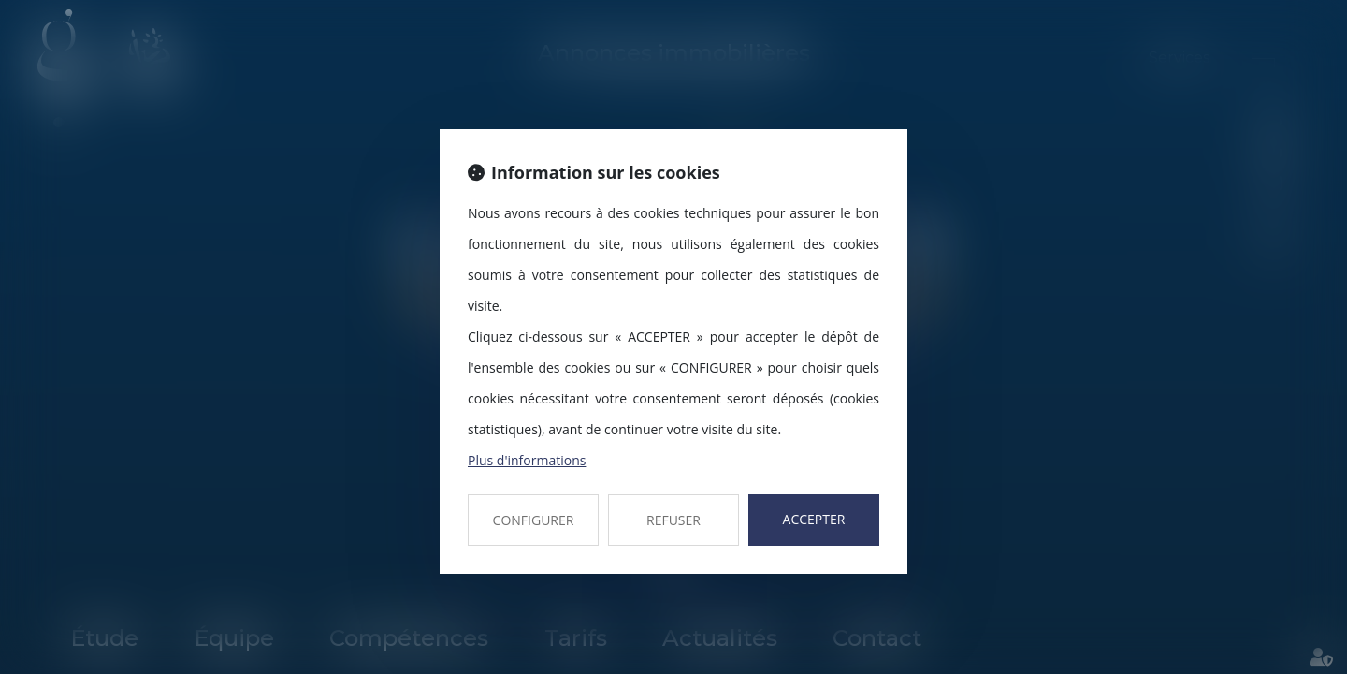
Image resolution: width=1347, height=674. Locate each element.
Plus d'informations (527, 460)
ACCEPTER (814, 519)
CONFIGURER (533, 520)
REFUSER (673, 520)
